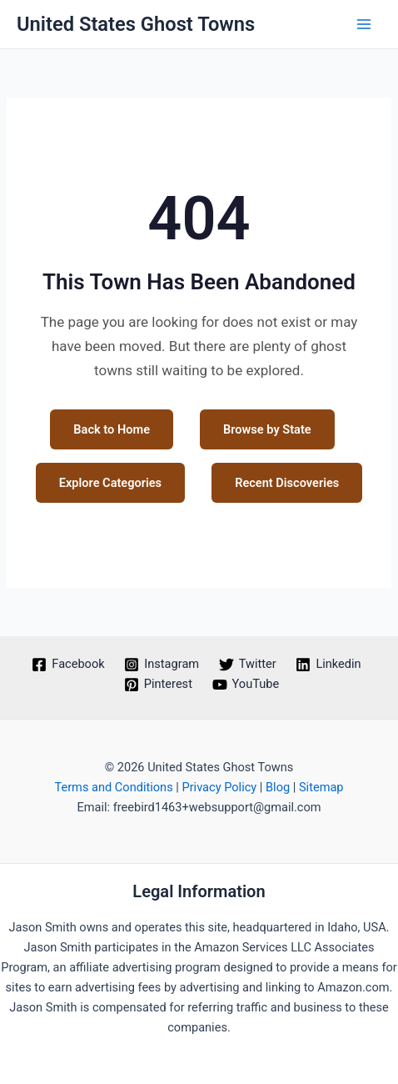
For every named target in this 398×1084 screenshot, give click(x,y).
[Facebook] (68, 664)
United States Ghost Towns (136, 24)
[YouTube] (245, 684)
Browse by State (267, 429)
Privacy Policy (219, 787)
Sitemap (321, 787)
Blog (278, 787)
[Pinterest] (158, 684)
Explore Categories (110, 482)
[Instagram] (161, 664)
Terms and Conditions (113, 787)
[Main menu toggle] (363, 24)
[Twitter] (247, 664)
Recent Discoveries (287, 482)
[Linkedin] (328, 664)
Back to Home (111, 429)
